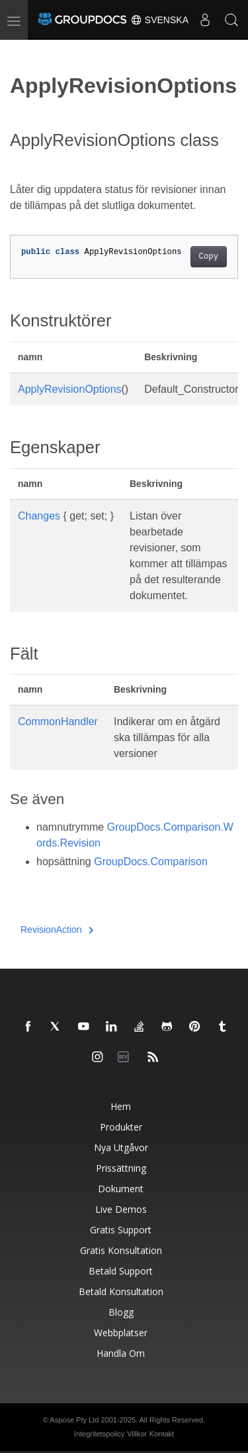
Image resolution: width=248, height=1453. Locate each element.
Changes (39, 515)
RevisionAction (57, 929)
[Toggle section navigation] (21, 51)
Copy (208, 256)
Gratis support (120, 1229)
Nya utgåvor (121, 1147)
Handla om (121, 1353)
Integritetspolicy (99, 1434)
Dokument (121, 1188)
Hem (120, 1106)
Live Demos (121, 1209)
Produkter (121, 1127)
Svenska (159, 20)
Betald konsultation (121, 1291)
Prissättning (121, 1168)
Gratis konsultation (121, 1250)
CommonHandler (58, 721)
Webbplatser (120, 1332)
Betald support (121, 1271)
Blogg (121, 1312)
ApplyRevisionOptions (70, 389)
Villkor (137, 1434)
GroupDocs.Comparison (151, 861)
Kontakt (161, 1434)
